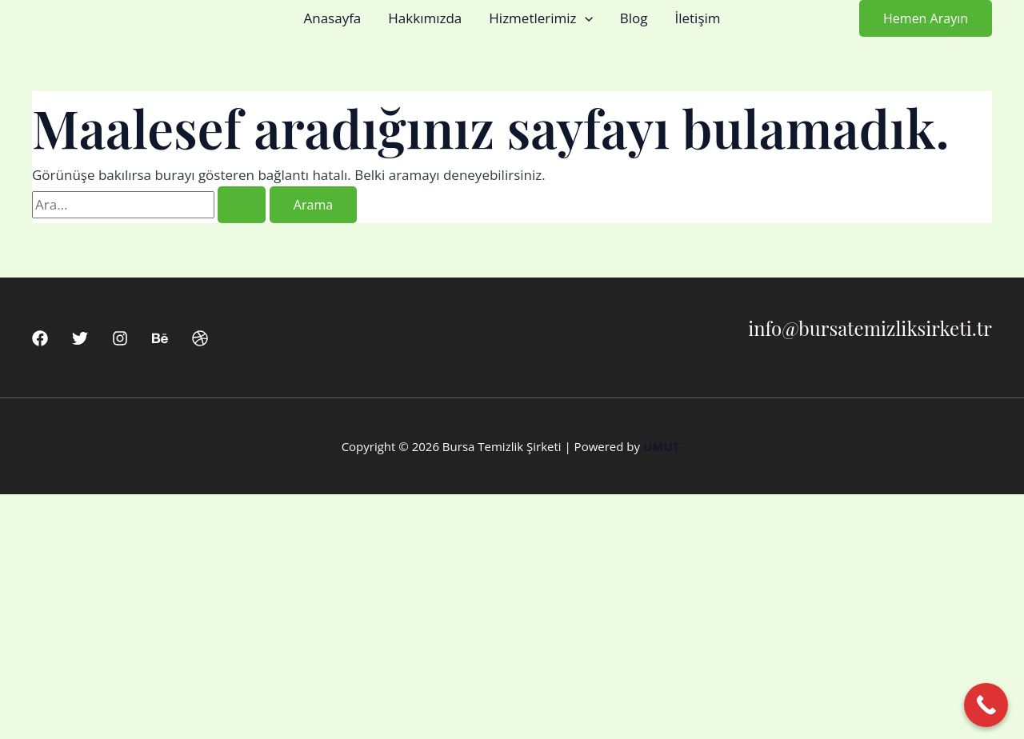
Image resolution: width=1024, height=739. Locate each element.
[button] (585, 18)
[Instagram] (120, 338)
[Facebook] (40, 338)
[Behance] (160, 338)
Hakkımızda (425, 18)
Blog (634, 18)
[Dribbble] (200, 338)
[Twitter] (80, 338)
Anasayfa (332, 18)
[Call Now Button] (986, 705)
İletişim (697, 18)
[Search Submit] (242, 204)
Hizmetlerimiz (540, 18)
